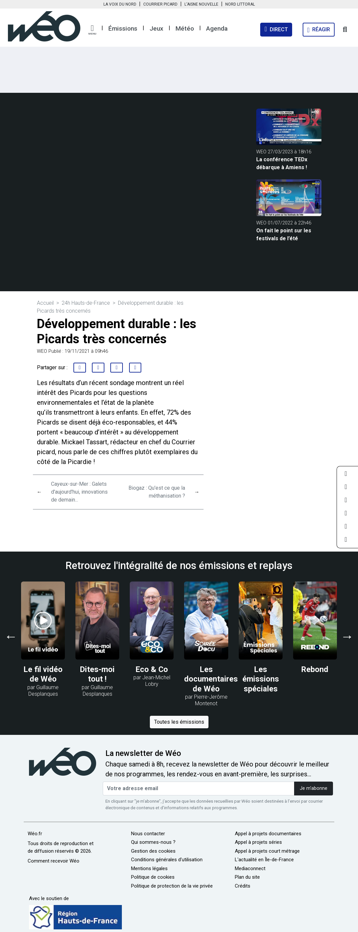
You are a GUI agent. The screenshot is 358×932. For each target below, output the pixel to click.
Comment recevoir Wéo (53, 861)
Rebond (314, 669)
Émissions (122, 28)
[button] (92, 30)
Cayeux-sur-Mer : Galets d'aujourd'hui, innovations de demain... (79, 492)
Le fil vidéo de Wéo (43, 674)
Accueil (45, 303)
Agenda (217, 28)
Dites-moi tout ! (97, 674)
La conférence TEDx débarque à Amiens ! (281, 163)
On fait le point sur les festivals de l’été (283, 234)
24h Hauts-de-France (86, 303)
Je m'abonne (313, 788)
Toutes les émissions (179, 722)
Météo (185, 28)
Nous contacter (148, 834)
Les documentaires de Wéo (211, 679)
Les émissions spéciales (260, 679)
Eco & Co (152, 669)
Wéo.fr (35, 834)
